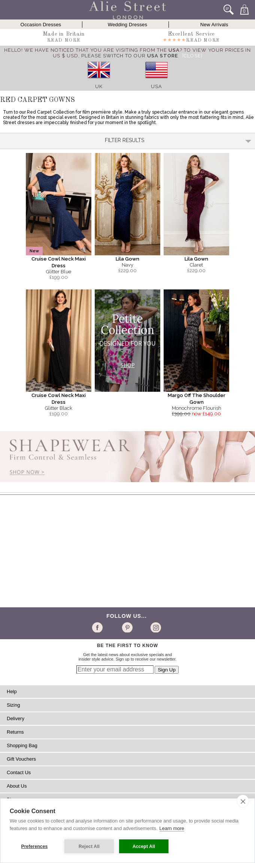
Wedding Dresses (127, 24)
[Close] (192, 55)
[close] (243, 801)
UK (99, 86)
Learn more (172, 828)
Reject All (89, 846)
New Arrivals (214, 24)
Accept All (144, 846)
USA (156, 86)
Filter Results (178, 140)
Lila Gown (127, 259)
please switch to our (129, 55)
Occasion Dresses (41, 24)
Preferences (34, 846)
